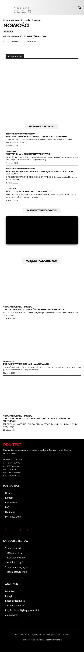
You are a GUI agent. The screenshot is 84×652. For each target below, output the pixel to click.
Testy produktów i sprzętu (20, 134)
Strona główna (11, 20)
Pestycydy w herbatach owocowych (29, 191)
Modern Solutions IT (53, 640)
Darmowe (11, 151)
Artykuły (25, 20)
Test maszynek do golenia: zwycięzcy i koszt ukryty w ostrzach (39, 172)
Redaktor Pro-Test (25, 41)
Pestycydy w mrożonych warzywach (28, 154)
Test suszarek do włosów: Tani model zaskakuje (36, 136)
